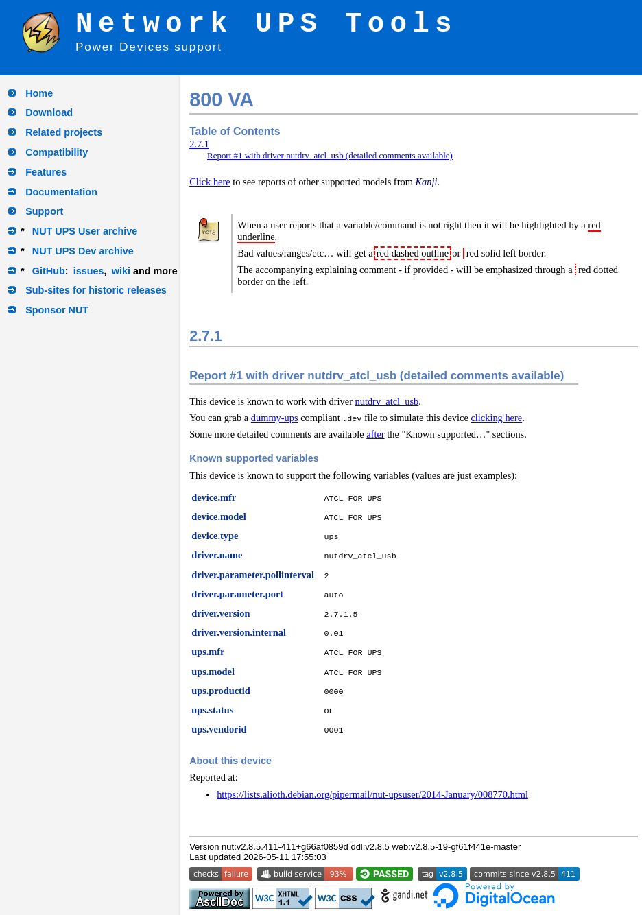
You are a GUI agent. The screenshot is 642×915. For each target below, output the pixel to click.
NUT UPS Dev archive (83, 251)
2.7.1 (199, 144)
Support (44, 211)
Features (46, 172)
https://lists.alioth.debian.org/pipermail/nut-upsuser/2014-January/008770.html (372, 794)
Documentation (61, 192)
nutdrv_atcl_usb (387, 401)
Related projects (63, 132)
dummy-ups (274, 417)
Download (49, 112)
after (375, 434)
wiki (121, 270)
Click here (209, 181)
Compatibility (56, 152)
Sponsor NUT (56, 310)
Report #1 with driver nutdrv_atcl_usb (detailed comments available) (330, 155)
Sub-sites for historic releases (96, 290)
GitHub (48, 270)
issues (88, 270)
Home (39, 93)
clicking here (496, 417)
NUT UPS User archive (85, 231)
